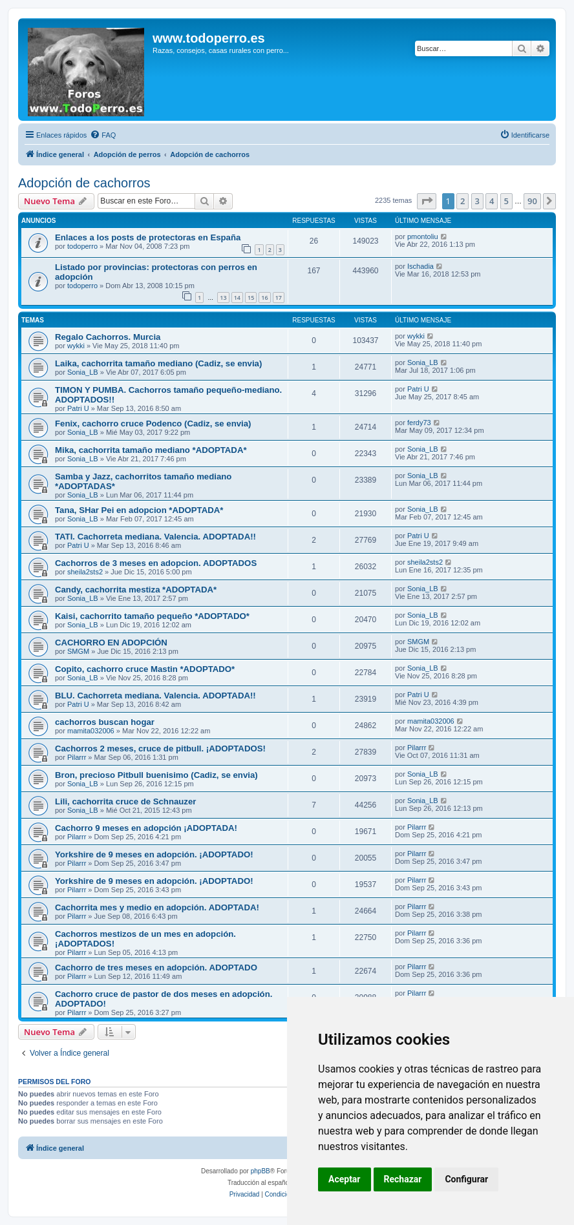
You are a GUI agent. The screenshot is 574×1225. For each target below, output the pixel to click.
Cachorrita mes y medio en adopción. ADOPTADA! (157, 907)
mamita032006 (90, 731)
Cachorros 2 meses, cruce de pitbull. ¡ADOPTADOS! (160, 748)
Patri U (78, 408)
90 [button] (532, 201)
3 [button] (477, 201)
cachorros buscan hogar (104, 722)
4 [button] (491, 201)
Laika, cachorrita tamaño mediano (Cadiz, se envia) (158, 363)
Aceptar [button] (344, 1179)
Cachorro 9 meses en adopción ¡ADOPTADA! (146, 828)
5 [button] (506, 201)
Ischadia (420, 266)
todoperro (82, 246)
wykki (76, 346)
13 (223, 297)
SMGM (78, 651)
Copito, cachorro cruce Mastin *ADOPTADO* (145, 669)
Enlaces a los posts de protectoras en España (147, 237)
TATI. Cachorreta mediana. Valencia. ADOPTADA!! (155, 536)
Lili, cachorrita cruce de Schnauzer (125, 801)
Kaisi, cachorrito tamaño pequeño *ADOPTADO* (152, 616)
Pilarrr (76, 757)
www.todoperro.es (209, 38)
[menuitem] (103, 135)
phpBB (260, 1171)
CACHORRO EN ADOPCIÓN (111, 642)
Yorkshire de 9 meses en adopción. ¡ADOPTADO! (154, 854)
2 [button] (462, 201)
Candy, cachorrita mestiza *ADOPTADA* (136, 589)
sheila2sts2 (85, 572)
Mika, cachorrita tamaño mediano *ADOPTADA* (151, 450)
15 (251, 297)
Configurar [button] (466, 1179)
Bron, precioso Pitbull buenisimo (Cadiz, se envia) (156, 775)
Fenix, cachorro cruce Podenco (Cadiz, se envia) (153, 423)
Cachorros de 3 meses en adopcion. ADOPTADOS (156, 563)
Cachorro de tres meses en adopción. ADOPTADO (156, 967)
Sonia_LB (82, 372)
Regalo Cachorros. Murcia (107, 337)
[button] (426, 201)
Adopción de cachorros (84, 183)
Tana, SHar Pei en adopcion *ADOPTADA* (139, 510)
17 (278, 297)
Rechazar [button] (403, 1179)
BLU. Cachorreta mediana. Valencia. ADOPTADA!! (155, 695)
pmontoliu (422, 236)
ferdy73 (419, 422)
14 (237, 297)
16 (264, 297)
